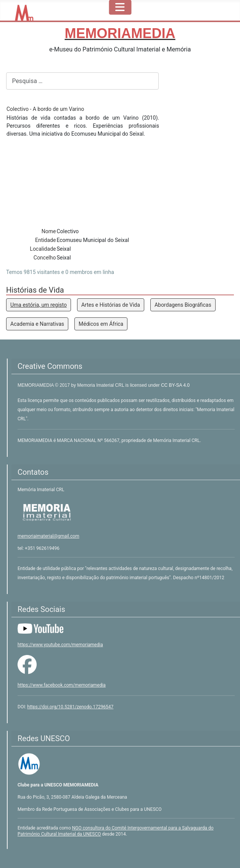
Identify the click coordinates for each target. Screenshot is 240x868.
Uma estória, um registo (38, 305)
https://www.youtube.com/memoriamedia (60, 644)
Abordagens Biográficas (183, 305)
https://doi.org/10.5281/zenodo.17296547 (70, 706)
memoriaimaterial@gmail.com (48, 536)
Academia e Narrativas (37, 324)
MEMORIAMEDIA (36, 385)
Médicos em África (101, 324)
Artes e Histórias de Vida (110, 305)
